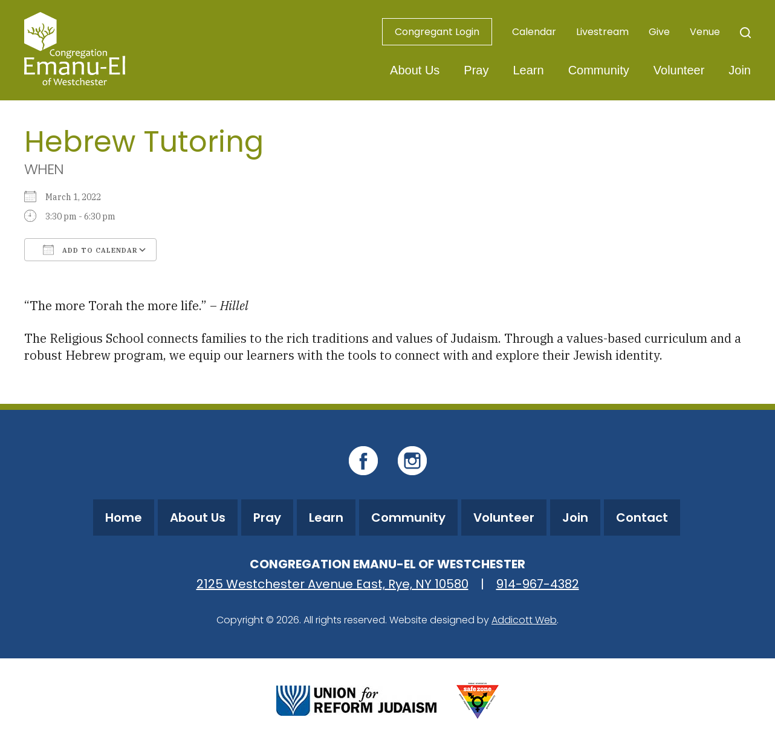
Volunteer (679, 70)
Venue (705, 32)
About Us (414, 70)
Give (659, 32)
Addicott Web (524, 620)
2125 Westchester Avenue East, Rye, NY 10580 (332, 584)
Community (598, 70)
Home (123, 517)
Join (739, 70)
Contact (642, 517)
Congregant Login (437, 32)
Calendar (534, 32)
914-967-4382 (537, 584)
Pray (476, 70)
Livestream (602, 32)
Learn (528, 70)
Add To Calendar (90, 249)
